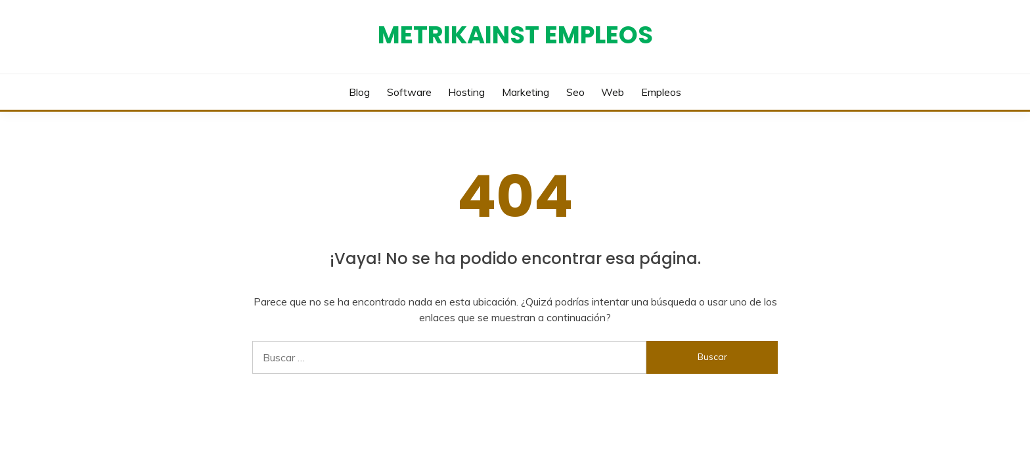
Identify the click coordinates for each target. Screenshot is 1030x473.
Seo (575, 92)
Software (409, 92)
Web (612, 92)
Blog (359, 92)
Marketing (525, 92)
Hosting (466, 92)
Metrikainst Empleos (515, 35)
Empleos (661, 92)
